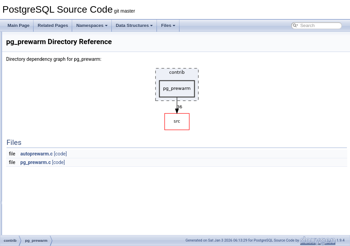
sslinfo (34, 234)
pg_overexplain (42, 129)
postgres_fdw (40, 204)
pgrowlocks (38, 189)
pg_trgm (35, 159)
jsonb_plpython (42, 54)
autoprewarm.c (122, 153)
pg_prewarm (39, 136)
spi (30, 226)
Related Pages (53, 25)
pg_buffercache (42, 106)
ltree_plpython (41, 76)
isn (30, 39)
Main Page (18, 25)
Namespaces (92, 25)
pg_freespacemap (44, 114)
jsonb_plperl (39, 46)
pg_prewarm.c (121, 162)
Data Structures (134, 25)
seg (31, 211)
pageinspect (39, 91)
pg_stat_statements (46, 144)
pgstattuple (38, 196)
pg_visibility (38, 166)
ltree (32, 69)
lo (29, 61)
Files (168, 25)
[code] (145, 153)
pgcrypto (36, 181)
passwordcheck (42, 99)
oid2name (37, 84)
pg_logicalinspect (43, 121)
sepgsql (35, 219)
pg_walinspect (41, 174)
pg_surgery (38, 151)
